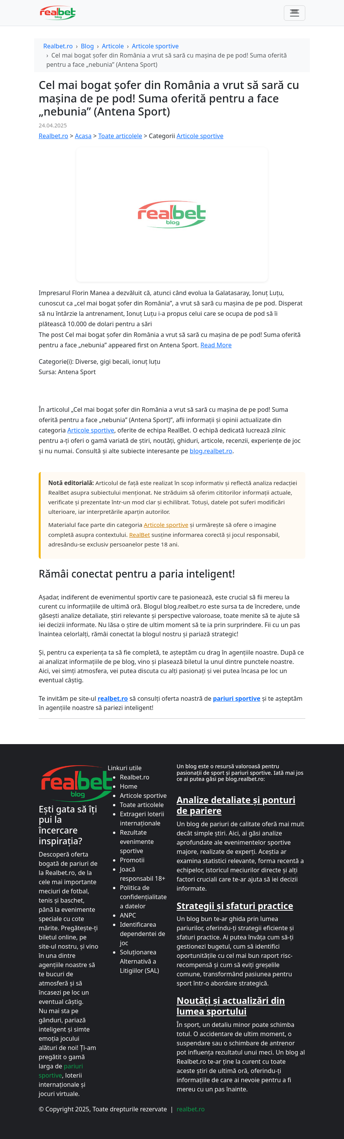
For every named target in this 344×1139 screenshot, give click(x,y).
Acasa (83, 136)
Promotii (132, 860)
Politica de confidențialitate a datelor (143, 896)
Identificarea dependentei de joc (142, 933)
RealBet (139, 534)
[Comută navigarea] (294, 13)
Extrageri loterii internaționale (142, 818)
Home (129, 786)
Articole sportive (155, 46)
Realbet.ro (58, 46)
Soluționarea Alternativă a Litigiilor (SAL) (139, 961)
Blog (87, 46)
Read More (215, 345)
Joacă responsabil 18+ (142, 874)
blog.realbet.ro (211, 451)
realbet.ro (191, 1109)
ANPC (128, 915)
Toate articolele (120, 136)
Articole (113, 46)
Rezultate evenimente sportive (137, 841)
